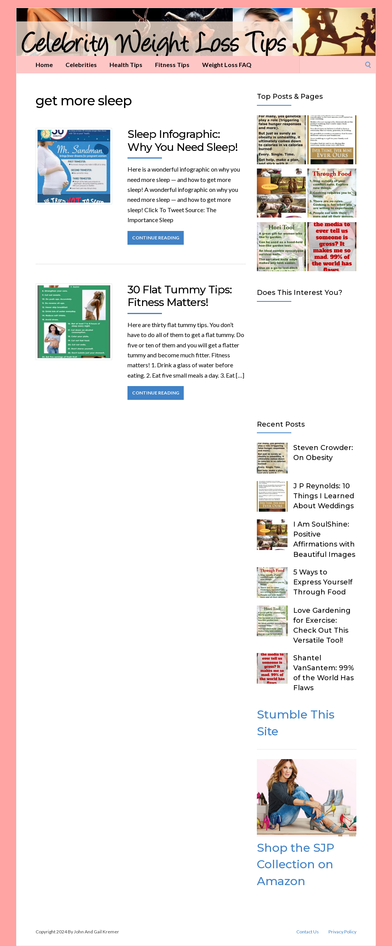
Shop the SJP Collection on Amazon (295, 864)
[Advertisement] (306, 359)
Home (44, 64)
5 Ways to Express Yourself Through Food (323, 582)
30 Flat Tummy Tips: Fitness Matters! (179, 296)
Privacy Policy (342, 932)
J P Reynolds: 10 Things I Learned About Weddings (323, 496)
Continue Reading (155, 238)
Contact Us (307, 932)
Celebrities (81, 64)
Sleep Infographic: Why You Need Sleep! (182, 141)
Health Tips (125, 64)
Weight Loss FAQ (227, 64)
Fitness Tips (172, 64)
